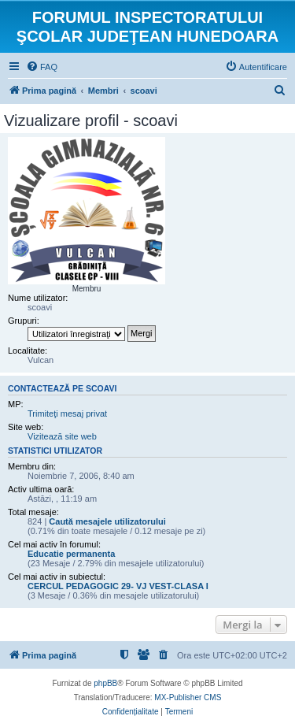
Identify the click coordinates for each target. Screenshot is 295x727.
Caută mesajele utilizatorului (107, 521)
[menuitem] (41, 66)
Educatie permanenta (71, 553)
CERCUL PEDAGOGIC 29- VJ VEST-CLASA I (118, 586)
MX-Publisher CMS (187, 697)
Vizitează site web (62, 436)
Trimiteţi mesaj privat (67, 413)
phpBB (105, 683)
